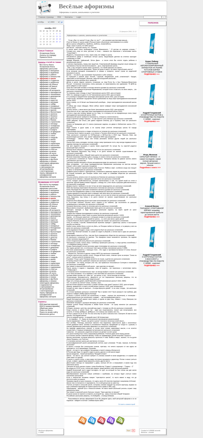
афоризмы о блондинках (50, 108)
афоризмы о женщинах (49, 71)
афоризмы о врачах (48, 110)
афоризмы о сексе (47, 136)
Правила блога (46, 57)
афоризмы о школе (48, 79)
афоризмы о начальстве (50, 77)
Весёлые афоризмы (45, 430)
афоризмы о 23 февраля (50, 132)
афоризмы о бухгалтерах (50, 112)
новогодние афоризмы (49, 163)
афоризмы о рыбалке (49, 155)
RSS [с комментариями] (49, 306)
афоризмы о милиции (49, 102)
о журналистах (46, 165)
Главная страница (46, 17)
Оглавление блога (47, 53)
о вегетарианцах (46, 171)
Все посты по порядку (49, 185)
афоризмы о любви (48, 134)
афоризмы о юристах (49, 100)
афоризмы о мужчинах (49, 73)
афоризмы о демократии (50, 96)
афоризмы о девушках (49, 128)
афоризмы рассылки (48, 69)
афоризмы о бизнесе (48, 116)
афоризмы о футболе (49, 159)
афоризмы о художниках (50, 147)
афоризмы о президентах (50, 92)
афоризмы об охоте (48, 153)
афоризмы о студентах (49, 81)
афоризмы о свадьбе (49, 138)
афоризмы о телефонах (50, 126)
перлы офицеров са (48, 173)
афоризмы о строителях (50, 122)
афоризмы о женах (48, 140)
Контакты (69, 17)
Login (79, 17)
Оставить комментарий (126, 404)
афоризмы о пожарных (49, 106)
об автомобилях (46, 169)
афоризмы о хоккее (48, 157)
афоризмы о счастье (48, 149)
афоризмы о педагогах (49, 82)
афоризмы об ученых (49, 84)
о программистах (47, 167)
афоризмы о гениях (48, 88)
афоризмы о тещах (48, 142)
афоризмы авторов (48, 177)
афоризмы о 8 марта (48, 130)
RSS (59, 17)
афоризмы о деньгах (48, 118)
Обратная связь (46, 308)
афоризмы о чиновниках (50, 94)
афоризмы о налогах (48, 114)
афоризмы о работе (48, 75)
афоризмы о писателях (49, 145)
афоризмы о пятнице (49, 124)
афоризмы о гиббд (47, 104)
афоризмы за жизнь (48, 151)
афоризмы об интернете (50, 90)
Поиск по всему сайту (49, 312)
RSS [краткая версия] (49, 304)
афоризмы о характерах (50, 144)
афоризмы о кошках (48, 161)
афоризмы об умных (48, 86)
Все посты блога (47, 65)
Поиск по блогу (46, 310)
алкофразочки (46, 175)
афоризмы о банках (48, 120)
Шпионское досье (47, 314)
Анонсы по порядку (48, 55)
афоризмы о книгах (48, 98)
